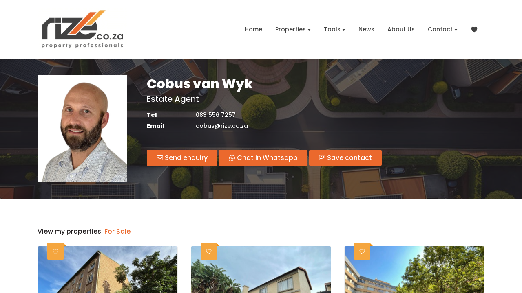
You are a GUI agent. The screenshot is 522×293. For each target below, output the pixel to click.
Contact (443, 29)
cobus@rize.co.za (222, 126)
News (366, 29)
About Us (401, 29)
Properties (293, 29)
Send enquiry (182, 157)
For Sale (117, 231)
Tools (334, 29)
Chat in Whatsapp (263, 157)
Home (253, 29)
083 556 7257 (216, 115)
